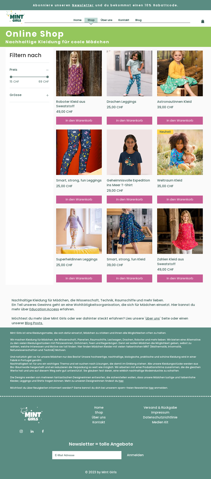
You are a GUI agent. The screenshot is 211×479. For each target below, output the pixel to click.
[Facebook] (43, 431)
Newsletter (83, 5)
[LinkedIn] (32, 431)
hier (121, 381)
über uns (152, 318)
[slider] (11, 76)
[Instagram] (21, 431)
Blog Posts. (34, 323)
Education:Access (44, 309)
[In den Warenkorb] (79, 121)
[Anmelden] (135, 455)
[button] (202, 21)
